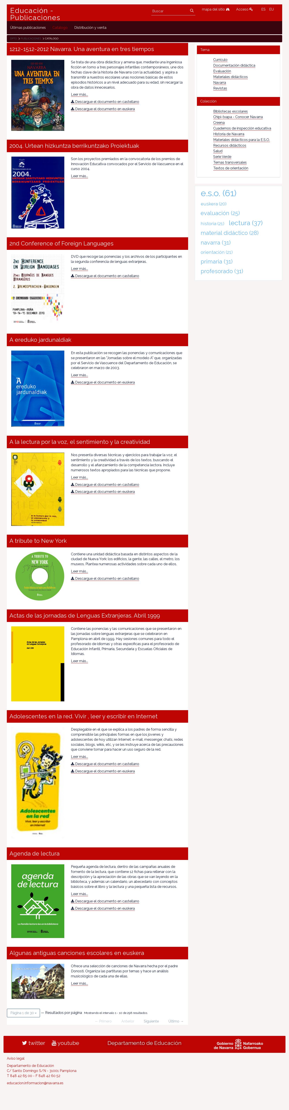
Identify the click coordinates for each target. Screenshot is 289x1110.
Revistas (220, 88)
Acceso (244, 9)
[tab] (238, 50)
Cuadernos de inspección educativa (242, 128)
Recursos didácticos (229, 145)
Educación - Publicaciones (35, 14)
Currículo (220, 60)
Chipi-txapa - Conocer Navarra (238, 117)
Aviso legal (15, 1058)
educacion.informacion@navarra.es (35, 1083)
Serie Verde (222, 157)
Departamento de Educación (144, 1043)
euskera (213, 204)
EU (271, 9)
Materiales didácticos (230, 77)
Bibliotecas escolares (230, 111)
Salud (217, 151)
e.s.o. (219, 193)
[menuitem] (28, 27)
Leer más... (79, 94)
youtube (65, 1043)
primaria (217, 261)
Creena (219, 123)
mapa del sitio (216, 9)
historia (212, 223)
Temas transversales (230, 162)
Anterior (127, 1021)
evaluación (220, 213)
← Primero (103, 1021)
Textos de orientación (230, 168)
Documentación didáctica (234, 65)
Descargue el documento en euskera (103, 109)
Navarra (219, 82)
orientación (217, 252)
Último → (176, 1021)
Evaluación (222, 71)
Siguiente (151, 1021)
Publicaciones (31, 38)
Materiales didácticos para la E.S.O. (241, 140)
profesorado (222, 271)
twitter (33, 1043)
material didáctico (230, 233)
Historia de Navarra (228, 134)
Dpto (13, 38)
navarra (216, 242)
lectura (246, 223)
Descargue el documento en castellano (105, 102)
